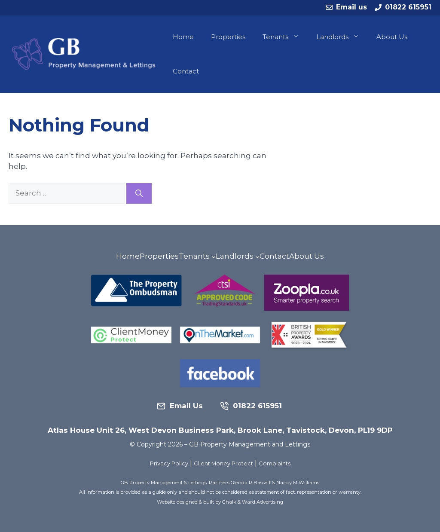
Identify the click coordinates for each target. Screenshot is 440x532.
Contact (186, 71)
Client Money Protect (223, 463)
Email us (351, 7)
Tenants (285, 37)
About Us (391, 37)
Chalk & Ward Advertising (252, 502)
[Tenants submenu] (213, 256)
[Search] (139, 193)
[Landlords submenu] (257, 256)
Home (183, 37)
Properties (228, 37)
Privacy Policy (169, 463)
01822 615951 (408, 7)
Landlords (342, 37)
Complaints (274, 463)
